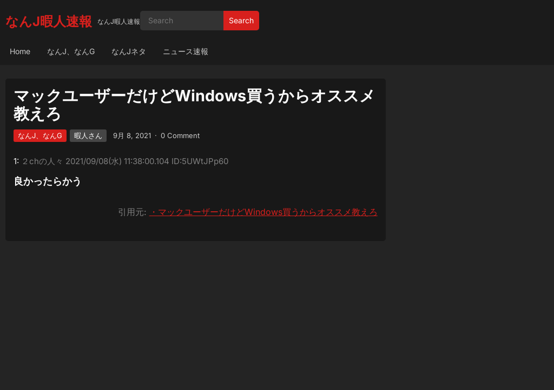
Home (20, 51)
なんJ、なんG (71, 51)
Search (241, 20)
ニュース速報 (185, 51)
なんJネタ (128, 51)
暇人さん (88, 135)
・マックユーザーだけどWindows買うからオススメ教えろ (263, 211)
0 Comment (180, 135)
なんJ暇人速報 (48, 21)
